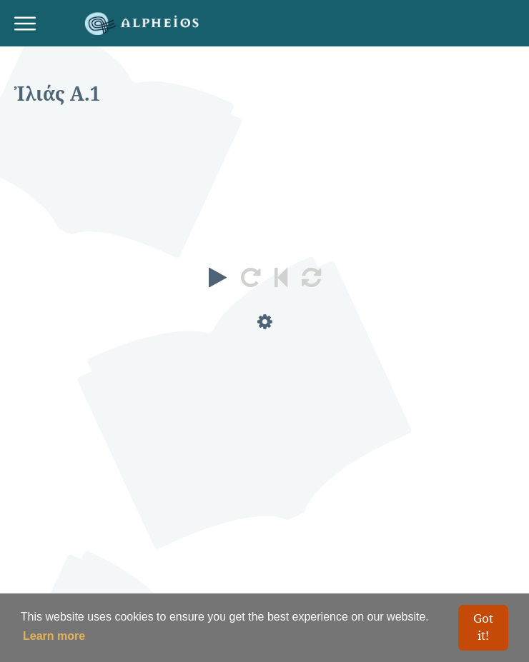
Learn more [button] (54, 636)
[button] (218, 278)
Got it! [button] (483, 627)
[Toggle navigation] (30, 23)
